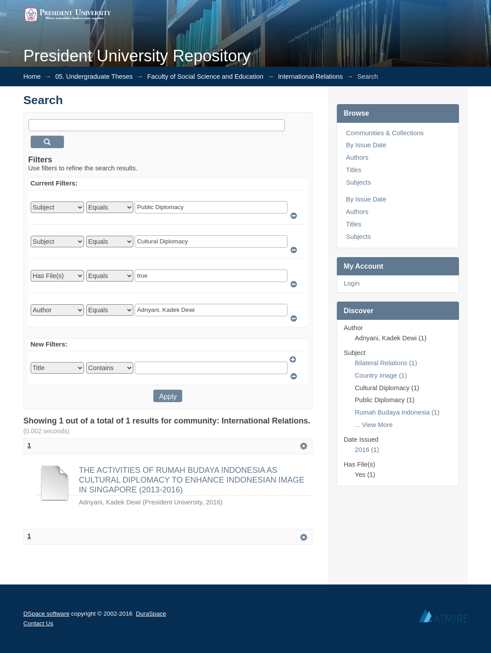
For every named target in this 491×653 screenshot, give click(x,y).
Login (352, 283)
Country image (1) (381, 375)
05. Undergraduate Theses (93, 76)
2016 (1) (367, 449)
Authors (357, 157)
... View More (374, 424)
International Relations (310, 76)
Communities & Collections (385, 133)
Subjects (358, 182)
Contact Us (38, 623)
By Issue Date (366, 145)
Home (32, 76)
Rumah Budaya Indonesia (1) (397, 412)
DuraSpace (151, 613)
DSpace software (47, 613)
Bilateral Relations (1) (386, 363)
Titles (353, 169)
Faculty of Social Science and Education (205, 76)
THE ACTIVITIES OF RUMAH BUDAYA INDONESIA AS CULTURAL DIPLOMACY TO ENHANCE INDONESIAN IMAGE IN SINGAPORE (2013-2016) (191, 480)
